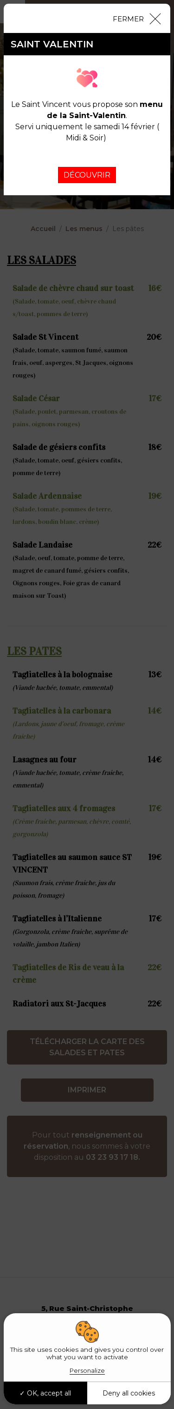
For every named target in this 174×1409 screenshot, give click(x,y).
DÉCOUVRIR (87, 175)
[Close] (136, 18)
